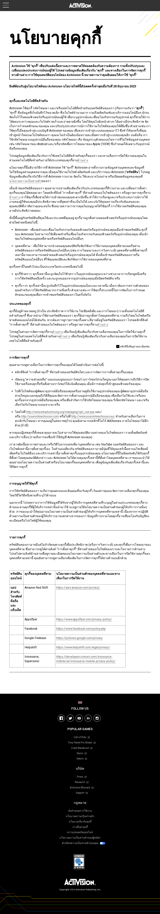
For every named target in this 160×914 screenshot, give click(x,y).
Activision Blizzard (80, 787)
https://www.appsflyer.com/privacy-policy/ (84, 619)
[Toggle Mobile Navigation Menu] (6, 5)
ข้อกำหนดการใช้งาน (80, 811)
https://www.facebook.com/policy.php (81, 628)
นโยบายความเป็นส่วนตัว (25, 181)
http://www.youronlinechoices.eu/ (93, 416)
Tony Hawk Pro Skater (80, 742)
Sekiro (80, 758)
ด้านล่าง (82, 160)
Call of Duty (80, 737)
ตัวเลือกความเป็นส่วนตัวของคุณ (80, 843)
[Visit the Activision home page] (80, 5)
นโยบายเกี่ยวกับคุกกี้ (80, 821)
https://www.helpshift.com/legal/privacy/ (83, 647)
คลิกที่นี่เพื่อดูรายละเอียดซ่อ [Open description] (133, 346)
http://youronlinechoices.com (40, 416)
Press (80, 776)
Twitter (70, 718)
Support (80, 793)
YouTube (79, 718)
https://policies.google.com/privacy (79, 638)
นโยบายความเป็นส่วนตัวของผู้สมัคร (80, 838)
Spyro (80, 753)
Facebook (61, 718)
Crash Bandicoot (80, 748)
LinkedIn (88, 718)
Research (80, 782)
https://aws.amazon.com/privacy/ (78, 587)
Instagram (97, 718)
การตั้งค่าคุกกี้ (80, 827)
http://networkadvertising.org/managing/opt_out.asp (60, 412)
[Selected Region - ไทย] (80, 702)
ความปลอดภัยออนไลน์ (80, 832)
